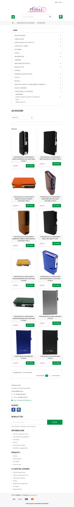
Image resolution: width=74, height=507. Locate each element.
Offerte (15, 456)
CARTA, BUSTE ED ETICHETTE (24, 42)
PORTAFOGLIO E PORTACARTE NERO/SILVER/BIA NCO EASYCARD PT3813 (23, 159)
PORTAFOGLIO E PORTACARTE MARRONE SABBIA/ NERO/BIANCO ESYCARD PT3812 (23, 239)
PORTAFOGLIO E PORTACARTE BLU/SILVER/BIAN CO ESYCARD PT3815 (50, 278)
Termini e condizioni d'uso (20, 434)
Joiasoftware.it (33, 495)
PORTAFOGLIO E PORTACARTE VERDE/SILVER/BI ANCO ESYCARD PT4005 (24, 318)
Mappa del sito (17, 489)
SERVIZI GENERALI (21, 88)
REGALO (17, 81)
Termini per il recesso (19, 445)
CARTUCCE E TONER (21, 46)
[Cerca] (37, 17)
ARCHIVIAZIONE (20, 35)
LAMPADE (18, 60)
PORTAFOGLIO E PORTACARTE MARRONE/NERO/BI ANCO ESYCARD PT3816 (50, 199)
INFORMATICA (19, 56)
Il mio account (17, 464)
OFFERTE (17, 70)
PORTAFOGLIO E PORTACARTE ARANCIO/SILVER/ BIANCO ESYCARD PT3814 (24, 199)
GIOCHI (17, 53)
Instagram (19, 410)
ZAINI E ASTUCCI (20, 102)
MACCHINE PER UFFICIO (22, 63)
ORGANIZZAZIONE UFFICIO (23, 74)
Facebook (13, 410)
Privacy (15, 442)
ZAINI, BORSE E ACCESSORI (24, 91)
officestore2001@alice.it (24, 400)
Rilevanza (15, 117)
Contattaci (16, 486)
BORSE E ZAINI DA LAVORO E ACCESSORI (28, 97)
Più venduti (16, 461)
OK (55, 422)
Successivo (56, 375)
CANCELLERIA (19, 39)
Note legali (16, 439)
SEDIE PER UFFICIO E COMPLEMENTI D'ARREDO (30, 84)
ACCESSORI (19, 94)
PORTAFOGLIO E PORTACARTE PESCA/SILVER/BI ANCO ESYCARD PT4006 (24, 278)
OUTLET (17, 77)
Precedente (39, 375)
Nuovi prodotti (17, 459)
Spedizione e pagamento (20, 448)
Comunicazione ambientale (21, 437)
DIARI (17, 99)
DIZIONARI (18, 49)
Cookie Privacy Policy (19, 472)
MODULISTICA (19, 67)
